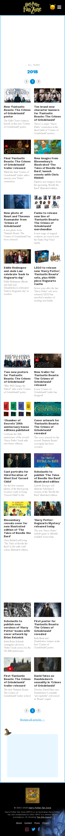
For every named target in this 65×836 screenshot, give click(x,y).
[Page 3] (38, 81)
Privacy (45, 823)
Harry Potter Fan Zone (40, 808)
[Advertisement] (32, 39)
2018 (32, 71)
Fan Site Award (44, 817)
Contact (28, 823)
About (19, 823)
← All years (32, 65)
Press (37, 823)
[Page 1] (26, 81)
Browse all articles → (32, 719)
